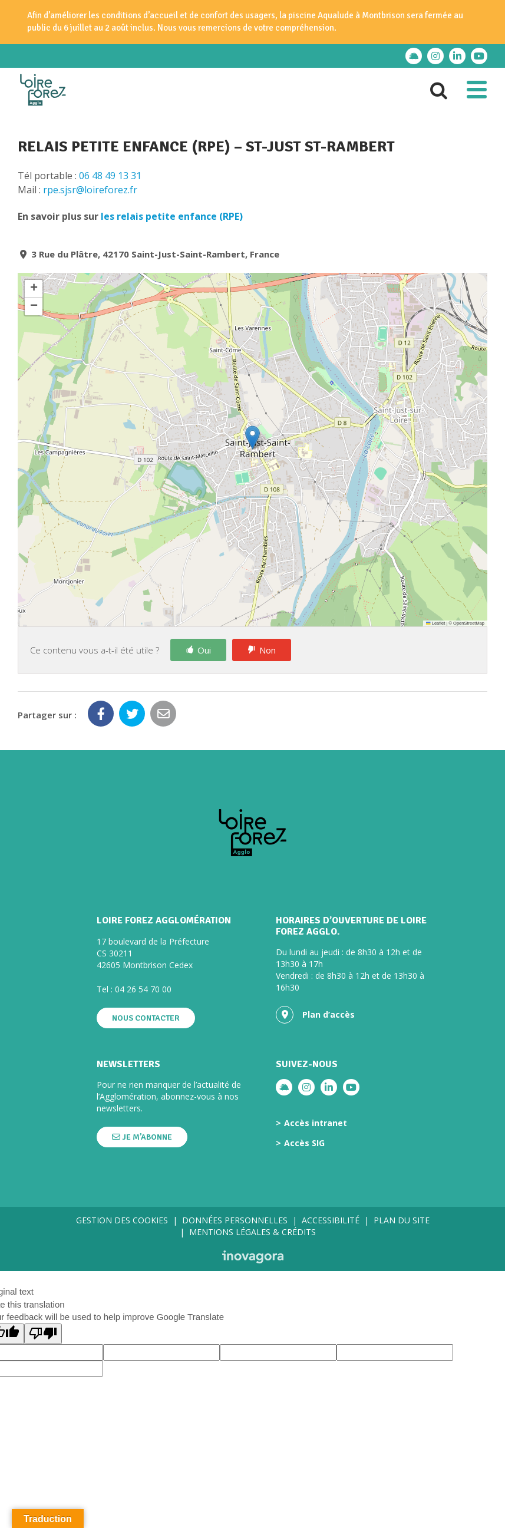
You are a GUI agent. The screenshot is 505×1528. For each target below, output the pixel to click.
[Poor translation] (43, 1334)
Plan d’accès (315, 1015)
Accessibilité (330, 1220)
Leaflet (435, 623)
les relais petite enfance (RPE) (172, 216)
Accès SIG (304, 1143)
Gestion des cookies (122, 1220)
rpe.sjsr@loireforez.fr (90, 189)
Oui (204, 650)
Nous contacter (146, 1018)
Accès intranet (315, 1123)
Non (267, 650)
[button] (252, 437)
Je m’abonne (142, 1137)
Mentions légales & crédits (252, 1231)
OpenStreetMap (468, 623)
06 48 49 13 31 (110, 175)
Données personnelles (235, 1220)
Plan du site (402, 1220)
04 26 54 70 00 (143, 989)
